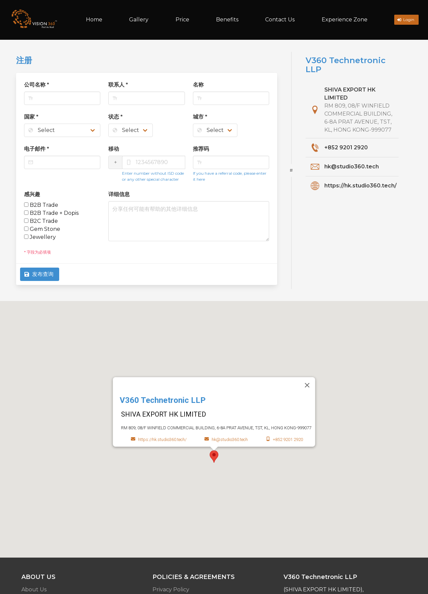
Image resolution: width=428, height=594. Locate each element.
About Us (33, 589)
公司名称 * (36, 85)
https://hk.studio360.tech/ (360, 185)
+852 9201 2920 (346, 147)
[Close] (307, 385)
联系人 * (118, 85)
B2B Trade (41, 205)
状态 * (115, 117)
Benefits (227, 19)
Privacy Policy (170, 589)
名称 (198, 85)
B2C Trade (41, 221)
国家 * (31, 117)
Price (182, 19)
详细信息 (119, 194)
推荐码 (201, 149)
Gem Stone (42, 229)
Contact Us (280, 19)
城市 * (200, 117)
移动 (113, 149)
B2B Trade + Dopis (51, 213)
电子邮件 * (36, 149)
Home (94, 19)
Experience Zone (344, 19)
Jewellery (40, 237)
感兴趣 (32, 194)
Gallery (138, 19)
